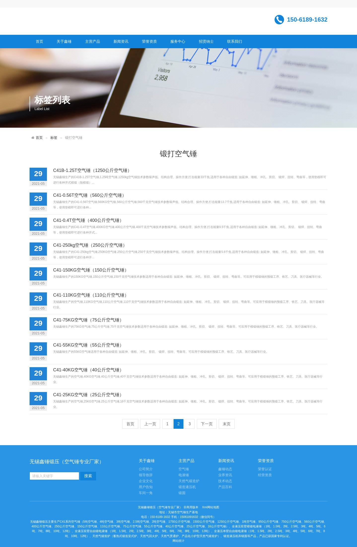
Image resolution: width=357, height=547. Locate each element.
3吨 (303, 526)
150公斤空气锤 (87, 526)
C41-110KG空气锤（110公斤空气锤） (91, 295)
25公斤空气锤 (195, 526)
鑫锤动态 (225, 469)
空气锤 (183, 469)
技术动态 (225, 481)
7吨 (40, 531)
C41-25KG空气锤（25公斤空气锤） (88, 394)
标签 (53, 138)
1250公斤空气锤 (228, 521)
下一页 (207, 424)
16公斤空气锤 (217, 526)
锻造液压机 (187, 487)
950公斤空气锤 (268, 521)
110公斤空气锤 (110, 526)
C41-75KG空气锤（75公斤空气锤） (88, 319)
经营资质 (265, 475)
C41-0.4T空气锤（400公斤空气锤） (88, 220)
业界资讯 (225, 475)
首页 (39, 41)
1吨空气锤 (248, 521)
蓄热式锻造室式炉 (125, 536)
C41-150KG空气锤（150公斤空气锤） (91, 270)
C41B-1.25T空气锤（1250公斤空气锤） (92, 170)
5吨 (318, 526)
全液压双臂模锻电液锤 (247, 526)
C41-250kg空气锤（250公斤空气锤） (90, 245)
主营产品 (92, 41)
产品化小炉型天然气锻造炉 (199, 536)
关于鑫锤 (64, 41)
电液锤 (183, 475)
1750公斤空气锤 (179, 521)
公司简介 (146, 469)
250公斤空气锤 (64, 526)
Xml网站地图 (210, 507)
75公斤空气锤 (132, 526)
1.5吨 (276, 526)
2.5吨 (294, 526)
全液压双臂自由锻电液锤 (91, 531)
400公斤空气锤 (41, 526)
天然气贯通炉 (170, 536)
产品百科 (225, 487)
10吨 (56, 531)
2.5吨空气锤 (141, 521)
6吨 (172, 531)
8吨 (48, 531)
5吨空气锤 (90, 521)
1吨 (267, 526)
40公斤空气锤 (174, 526)
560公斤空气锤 (314, 521)
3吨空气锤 (123, 521)
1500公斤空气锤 (203, 521)
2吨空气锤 (159, 521)
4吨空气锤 (106, 521)
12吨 (66, 531)
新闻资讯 (120, 41)
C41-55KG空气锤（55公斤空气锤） (88, 345)
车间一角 (146, 493)
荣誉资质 (149, 41)
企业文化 (146, 481)
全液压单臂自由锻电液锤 (230, 531)
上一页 (150, 424)
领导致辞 (146, 475)
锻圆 (181, 493)
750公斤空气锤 (291, 521)
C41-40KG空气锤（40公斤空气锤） (88, 369)
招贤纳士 (206, 41)
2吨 (285, 526)
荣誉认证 (265, 469)
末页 (227, 424)
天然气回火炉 (149, 536)
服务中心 (177, 41)
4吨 (311, 526)
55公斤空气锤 (153, 526)
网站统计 (178, 541)
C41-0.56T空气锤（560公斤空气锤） (89, 195)
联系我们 (234, 41)
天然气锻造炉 (188, 481)
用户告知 (146, 487)
